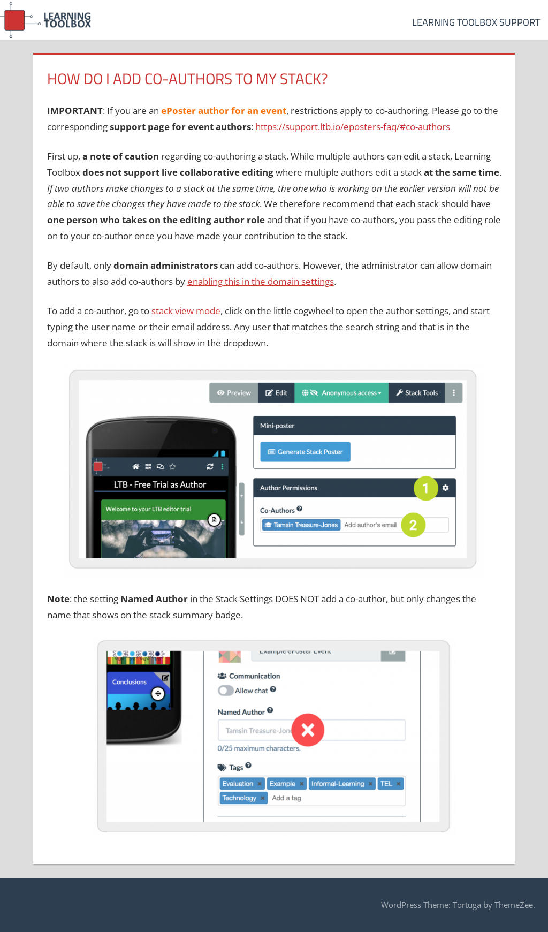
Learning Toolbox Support (476, 22)
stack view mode (185, 311)
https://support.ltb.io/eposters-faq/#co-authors (352, 126)
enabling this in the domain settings (260, 281)
